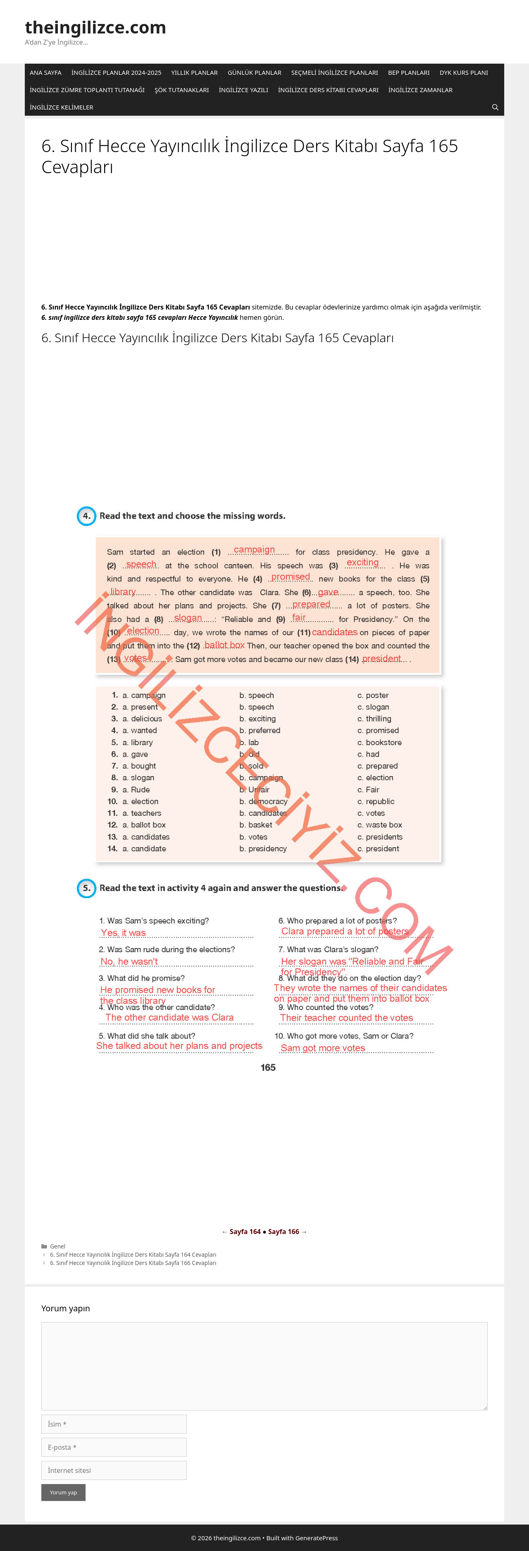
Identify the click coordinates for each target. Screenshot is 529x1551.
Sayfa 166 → (287, 1231)
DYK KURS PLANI (464, 72)
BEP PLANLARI (409, 72)
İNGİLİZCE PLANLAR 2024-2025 (116, 72)
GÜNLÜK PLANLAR (254, 72)
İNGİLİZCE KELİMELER (61, 107)
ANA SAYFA (46, 72)
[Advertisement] (264, 241)
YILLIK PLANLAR (195, 72)
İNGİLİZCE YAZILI (243, 90)
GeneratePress (316, 1538)
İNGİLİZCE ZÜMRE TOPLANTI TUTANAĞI (87, 90)
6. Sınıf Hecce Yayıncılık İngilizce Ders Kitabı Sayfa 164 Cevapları (133, 1254)
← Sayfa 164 (241, 1231)
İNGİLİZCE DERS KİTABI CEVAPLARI (328, 90)
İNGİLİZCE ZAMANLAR (420, 90)
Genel (57, 1246)
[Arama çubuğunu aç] (495, 107)
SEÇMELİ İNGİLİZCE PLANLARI (334, 72)
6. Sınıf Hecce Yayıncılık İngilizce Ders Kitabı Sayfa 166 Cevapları (133, 1263)
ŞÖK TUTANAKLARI (182, 90)
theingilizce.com (96, 26)
